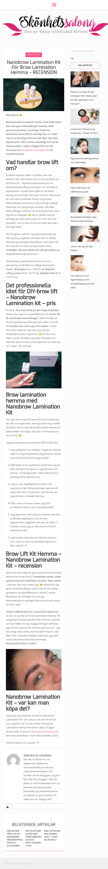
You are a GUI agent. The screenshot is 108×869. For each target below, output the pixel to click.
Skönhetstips (33, 55)
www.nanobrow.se (44, 731)
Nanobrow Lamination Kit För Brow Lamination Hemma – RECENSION (33, 67)
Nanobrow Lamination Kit (35, 150)
